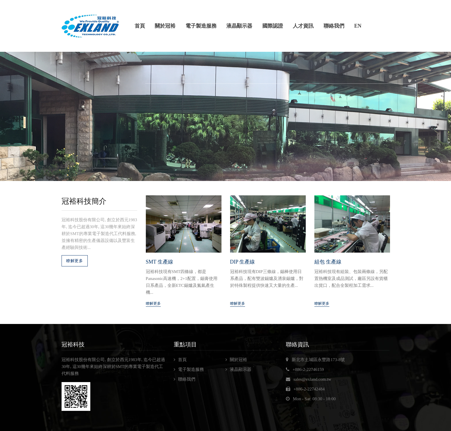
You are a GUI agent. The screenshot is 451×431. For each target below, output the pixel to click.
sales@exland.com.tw (312, 379)
